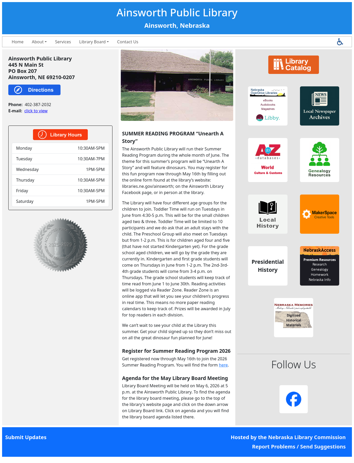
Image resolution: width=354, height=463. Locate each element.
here (223, 365)
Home (18, 42)
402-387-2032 (38, 104)
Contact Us (127, 42)
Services (63, 42)
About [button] (38, 42)
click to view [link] (36, 111)
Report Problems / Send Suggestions (299, 446)
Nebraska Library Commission (307, 437)
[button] (268, 106)
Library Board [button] (92, 42)
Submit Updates (25, 437)
